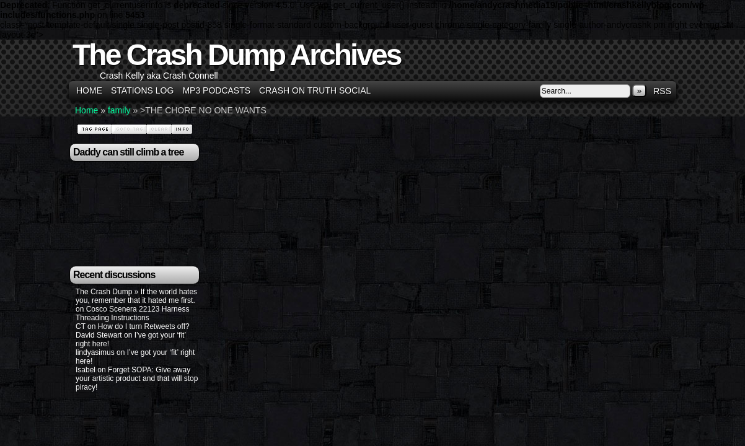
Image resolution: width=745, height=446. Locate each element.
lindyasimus (95, 352)
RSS (662, 91)
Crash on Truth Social (315, 90)
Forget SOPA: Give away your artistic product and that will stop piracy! (137, 378)
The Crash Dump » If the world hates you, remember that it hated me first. (136, 296)
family (119, 110)
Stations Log (142, 90)
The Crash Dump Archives (236, 54)
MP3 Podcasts (216, 90)
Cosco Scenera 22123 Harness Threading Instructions (132, 313)
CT (81, 326)
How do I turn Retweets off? (144, 326)
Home (89, 90)
